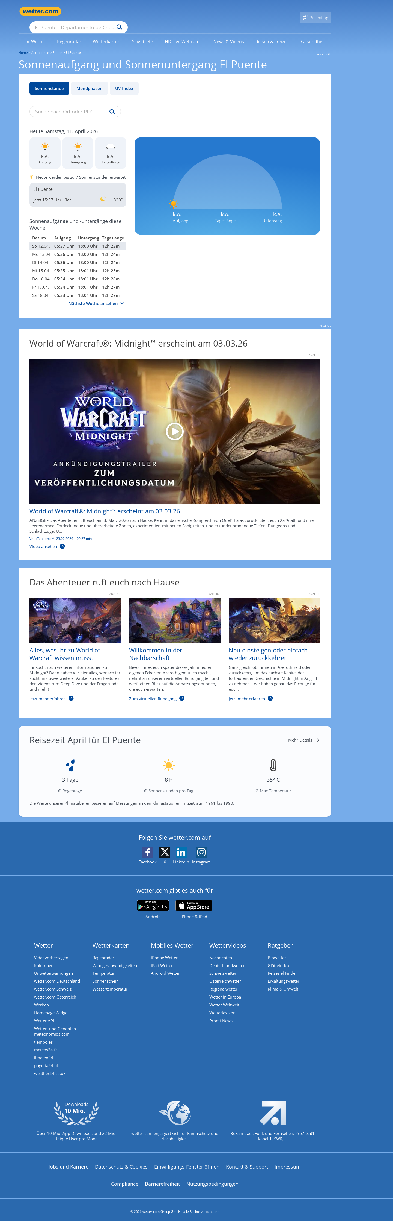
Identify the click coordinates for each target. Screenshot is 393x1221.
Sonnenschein (106, 974)
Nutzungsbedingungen (212, 1180)
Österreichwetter (226, 974)
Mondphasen (89, 80)
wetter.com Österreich (56, 990)
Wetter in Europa (226, 990)
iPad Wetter (162, 958)
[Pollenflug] (315, 11)
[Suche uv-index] (111, 104)
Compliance (124, 1180)
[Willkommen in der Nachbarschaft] (171, 644)
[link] (35, 33)
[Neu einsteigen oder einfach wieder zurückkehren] (270, 644)
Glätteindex (279, 958)
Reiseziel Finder (282, 966)
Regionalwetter (224, 982)
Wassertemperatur (110, 982)
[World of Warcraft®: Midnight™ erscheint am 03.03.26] (170, 446)
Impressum (288, 1163)
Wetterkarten (111, 937)
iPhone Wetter (164, 949)
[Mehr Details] (304, 732)
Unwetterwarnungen (54, 966)
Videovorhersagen (52, 949)
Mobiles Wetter (172, 937)
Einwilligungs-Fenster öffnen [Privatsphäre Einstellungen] (186, 1163)
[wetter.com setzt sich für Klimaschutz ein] (174, 1122)
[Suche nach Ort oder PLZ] (119, 11)
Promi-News (221, 1015)
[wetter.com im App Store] (193, 901)
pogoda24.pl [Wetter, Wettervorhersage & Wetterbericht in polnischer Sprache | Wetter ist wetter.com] (46, 1061)
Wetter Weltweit (225, 999)
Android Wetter (165, 966)
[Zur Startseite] (40, 11)
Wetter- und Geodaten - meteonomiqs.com (57, 1026)
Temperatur (104, 966)
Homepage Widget (52, 1007)
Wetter (44, 937)
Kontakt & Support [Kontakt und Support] (247, 1163)
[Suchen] (161, 11)
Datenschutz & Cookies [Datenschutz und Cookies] (121, 1163)
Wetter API (45, 1015)
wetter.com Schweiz (53, 982)
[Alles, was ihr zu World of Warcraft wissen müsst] (71, 644)
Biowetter (277, 949)
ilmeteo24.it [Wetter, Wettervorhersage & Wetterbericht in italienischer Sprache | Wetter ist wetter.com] (46, 1053)
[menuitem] (35, 33)
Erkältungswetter (284, 974)
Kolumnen (44, 958)
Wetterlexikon (223, 1007)
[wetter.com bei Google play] (153, 901)
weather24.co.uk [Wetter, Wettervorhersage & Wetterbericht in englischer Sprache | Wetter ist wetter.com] (50, 1069)
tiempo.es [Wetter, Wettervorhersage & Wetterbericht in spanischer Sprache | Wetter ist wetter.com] (44, 1037)
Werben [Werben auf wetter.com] (42, 999)
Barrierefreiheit (162, 1180)
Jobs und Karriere (68, 1163)
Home (23, 44)
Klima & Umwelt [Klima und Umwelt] (283, 982)
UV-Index (124, 80)
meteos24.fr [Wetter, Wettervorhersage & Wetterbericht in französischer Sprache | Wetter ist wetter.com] (46, 1045)
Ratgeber (280, 937)
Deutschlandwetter (227, 958)
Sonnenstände (49, 80)
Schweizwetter (223, 966)
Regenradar (104, 949)
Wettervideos (228, 937)
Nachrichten (221, 949)
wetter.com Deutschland (58, 974)
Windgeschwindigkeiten (115, 958)
